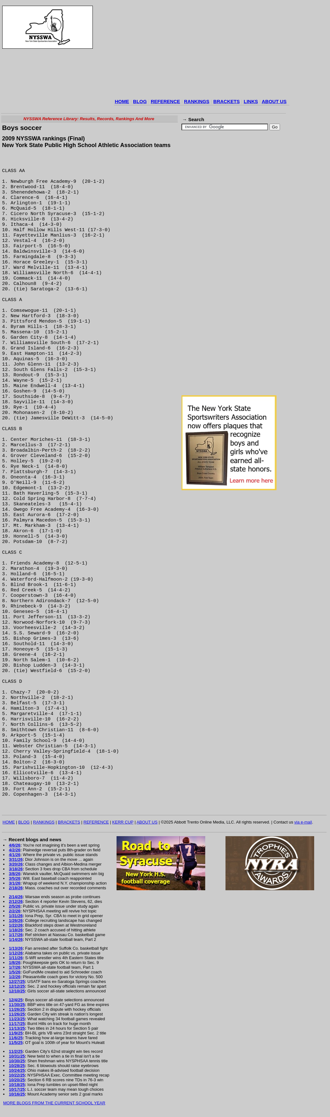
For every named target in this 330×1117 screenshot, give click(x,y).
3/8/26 (14, 873)
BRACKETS (226, 101)
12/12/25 (17, 986)
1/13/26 (15, 948)
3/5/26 (14, 878)
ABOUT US (274, 101)
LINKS (251, 101)
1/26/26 (15, 920)
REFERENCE (165, 101)
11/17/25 (17, 1023)
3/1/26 (14, 883)
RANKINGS (196, 101)
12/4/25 (15, 999)
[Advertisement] (198, 51)
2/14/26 (15, 896)
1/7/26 (14, 967)
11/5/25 (15, 1042)
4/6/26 (14, 845)
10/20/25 (17, 1079)
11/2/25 (15, 1051)
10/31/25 (17, 1056)
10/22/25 (17, 1075)
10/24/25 (17, 1070)
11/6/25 (15, 1037)
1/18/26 (15, 930)
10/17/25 (17, 1089)
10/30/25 (17, 1060)
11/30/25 (17, 1004)
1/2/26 (14, 976)
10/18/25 (17, 1084)
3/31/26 (15, 859)
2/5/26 (14, 906)
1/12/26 (15, 953)
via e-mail (303, 822)
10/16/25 (17, 1094)
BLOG (140, 101)
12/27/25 (17, 981)
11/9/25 (15, 1033)
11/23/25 (17, 1018)
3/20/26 (15, 864)
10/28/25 (17, 1065)
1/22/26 (15, 925)
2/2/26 (14, 911)
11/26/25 (17, 1009)
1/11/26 (15, 957)
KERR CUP (122, 822)
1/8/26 (14, 962)
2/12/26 (15, 901)
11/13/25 (17, 1028)
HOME (122, 101)
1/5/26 (14, 972)
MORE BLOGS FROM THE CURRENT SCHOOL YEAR (54, 1103)
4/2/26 (14, 850)
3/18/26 (15, 869)
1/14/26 (15, 939)
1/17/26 (15, 934)
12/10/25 (17, 991)
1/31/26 (15, 915)
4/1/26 (14, 854)
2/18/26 (15, 888)
